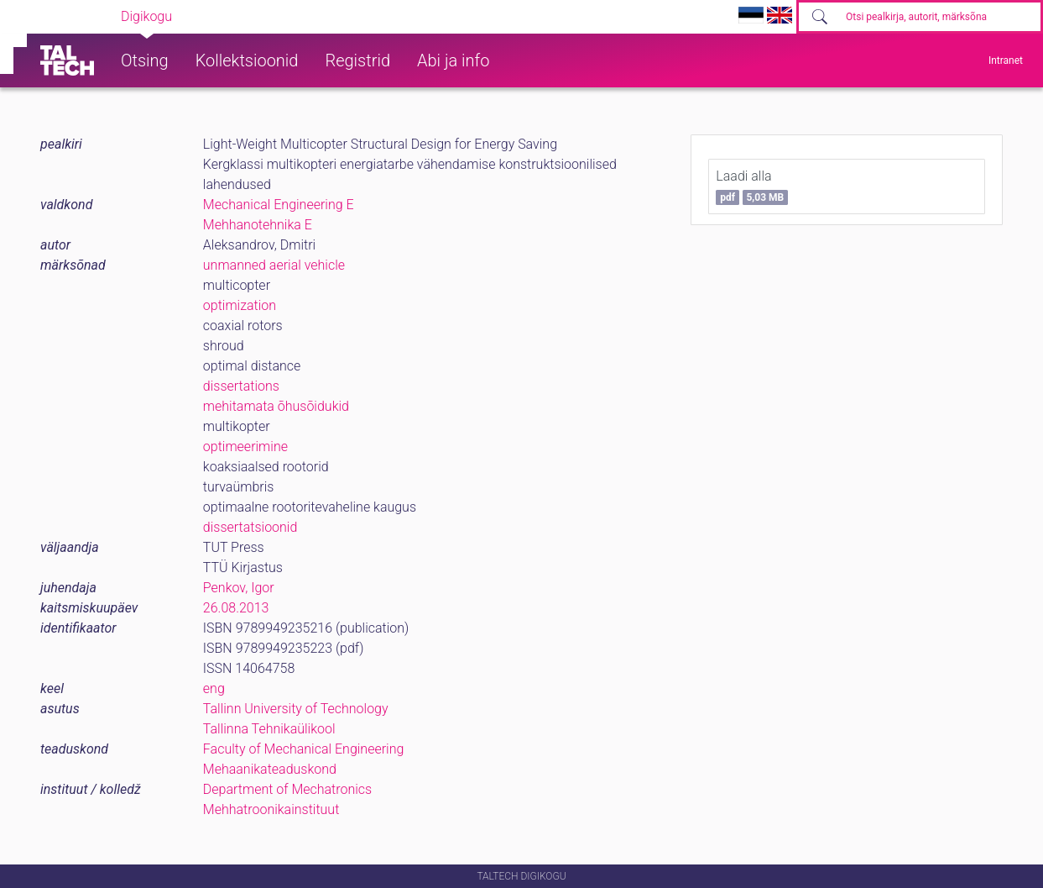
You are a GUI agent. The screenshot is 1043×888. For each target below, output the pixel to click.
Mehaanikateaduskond (269, 769)
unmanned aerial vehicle (274, 265)
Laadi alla (752, 186)
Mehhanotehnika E (257, 225)
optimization (239, 305)
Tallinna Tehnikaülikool (269, 729)
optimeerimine (245, 447)
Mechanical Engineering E (278, 205)
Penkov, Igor (238, 588)
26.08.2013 (236, 608)
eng (214, 688)
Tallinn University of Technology (296, 709)
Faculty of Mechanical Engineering (303, 749)
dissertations (241, 386)
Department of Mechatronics (287, 789)
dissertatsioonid (250, 527)
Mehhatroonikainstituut (271, 809)
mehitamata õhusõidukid (276, 406)
